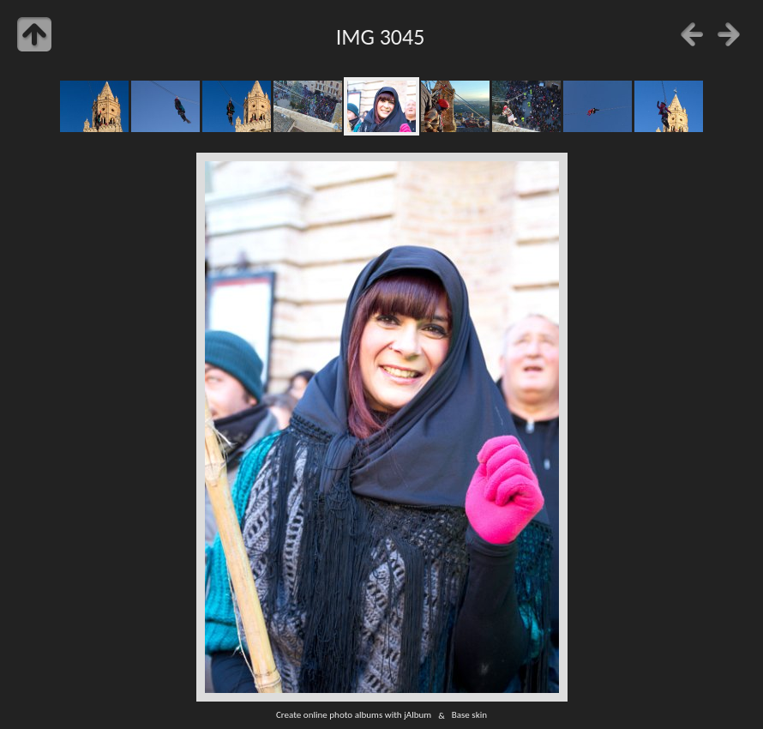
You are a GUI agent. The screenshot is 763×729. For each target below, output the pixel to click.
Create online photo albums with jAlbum (353, 715)
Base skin (469, 715)
